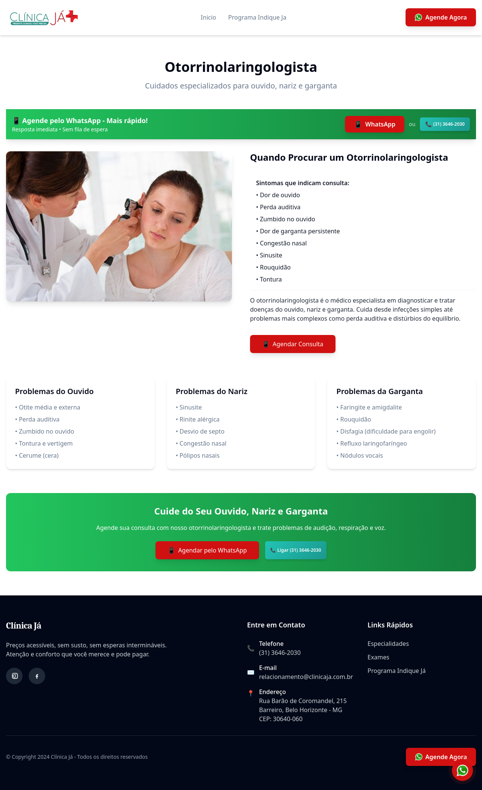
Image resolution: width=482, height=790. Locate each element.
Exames (378, 657)
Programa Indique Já (397, 671)
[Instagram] (14, 676)
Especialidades (388, 643)
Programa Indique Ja (257, 17)
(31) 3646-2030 (279, 652)
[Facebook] (37, 676)
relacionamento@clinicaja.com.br (306, 677)
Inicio (208, 17)
